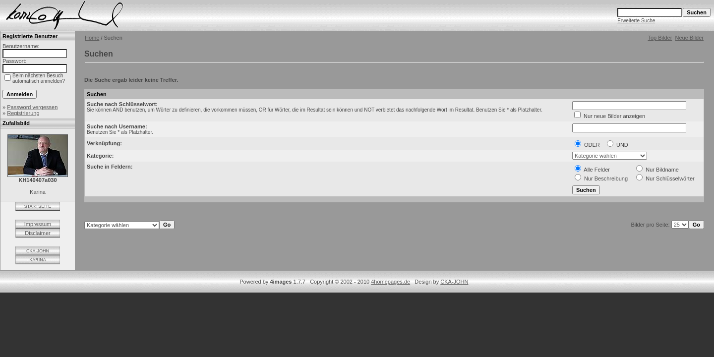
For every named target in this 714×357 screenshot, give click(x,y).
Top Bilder (660, 38)
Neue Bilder (689, 38)
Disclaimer (37, 233)
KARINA (37, 259)
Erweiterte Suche (636, 20)
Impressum (37, 224)
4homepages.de (390, 282)
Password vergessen (32, 107)
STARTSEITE (38, 206)
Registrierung (23, 113)
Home (92, 38)
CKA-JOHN (37, 250)
